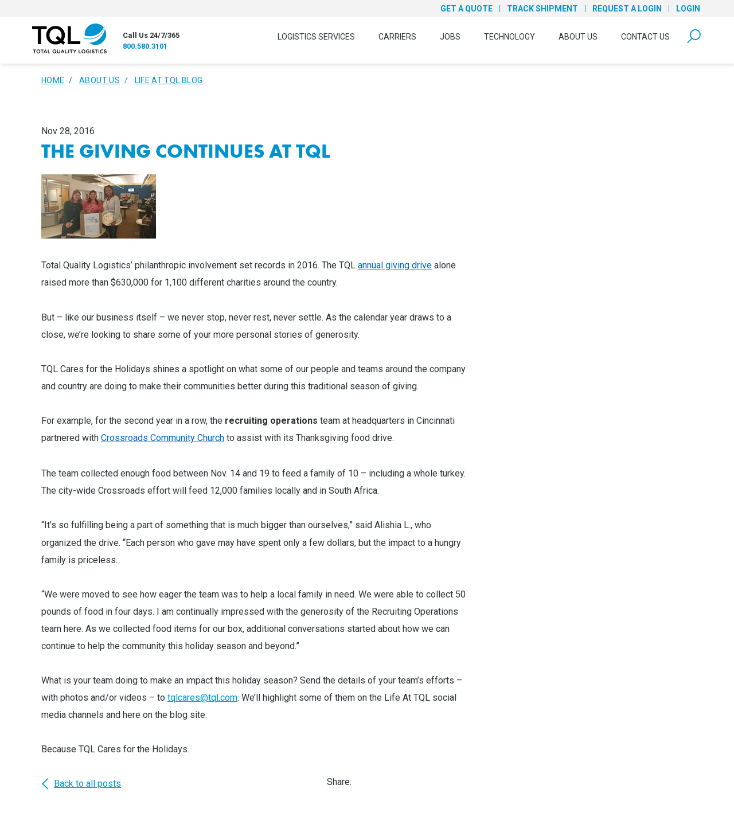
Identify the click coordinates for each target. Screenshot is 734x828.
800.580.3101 (145, 46)
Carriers (397, 36)
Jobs (450, 36)
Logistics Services (316, 36)
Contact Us (645, 36)
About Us (578, 36)
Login (688, 9)
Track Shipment (542, 9)
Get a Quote (466, 9)
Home (52, 80)
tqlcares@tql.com (202, 697)
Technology (509, 36)
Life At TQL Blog (169, 80)
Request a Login (627, 9)
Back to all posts (81, 784)
